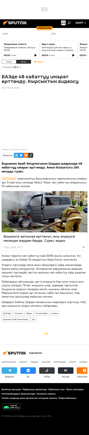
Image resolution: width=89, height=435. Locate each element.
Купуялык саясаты (46, 393)
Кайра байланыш (67, 398)
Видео (29, 313)
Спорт (72, 361)
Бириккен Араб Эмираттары (15, 319)
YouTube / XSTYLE (19, 149)
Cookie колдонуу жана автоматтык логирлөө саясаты (29, 398)
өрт (33, 319)
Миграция (60, 361)
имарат (55, 313)
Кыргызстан (9, 361)
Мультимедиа (42, 313)
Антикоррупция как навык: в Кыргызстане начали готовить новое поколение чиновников (57, 50)
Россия (46, 361)
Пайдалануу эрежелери (34, 389)
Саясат (23, 361)
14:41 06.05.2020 (10, 87)
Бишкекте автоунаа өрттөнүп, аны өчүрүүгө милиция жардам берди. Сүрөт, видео (39, 238)
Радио (34, 361)
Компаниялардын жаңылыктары (18, 393)
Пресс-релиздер (75, 389)
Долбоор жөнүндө (11, 389)
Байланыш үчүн (56, 389)
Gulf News (9, 178)
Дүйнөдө (7, 313)
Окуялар (18, 313)
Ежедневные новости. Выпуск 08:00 (19, 49)
